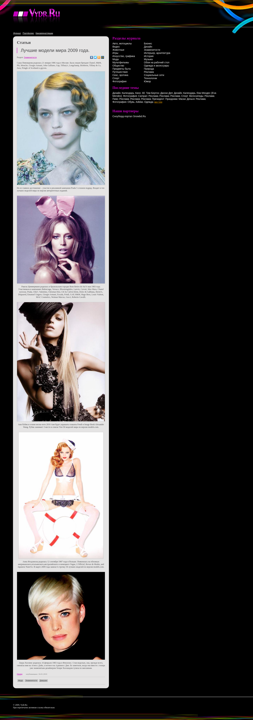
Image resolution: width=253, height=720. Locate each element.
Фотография (119, 81)
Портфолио (28, 33)
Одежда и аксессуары (156, 65)
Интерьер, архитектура (157, 53)
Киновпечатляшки (44, 33)
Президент (158, 99)
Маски (182, 99)
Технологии (150, 78)
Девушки (43, 681)
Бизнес (148, 43)
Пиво (115, 99)
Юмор (147, 81)
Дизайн (148, 46)
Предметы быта (121, 68)
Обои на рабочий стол (156, 62)
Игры (115, 53)
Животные (118, 49)
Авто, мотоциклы (122, 43)
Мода (20, 681)
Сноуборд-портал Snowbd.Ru (129, 116)
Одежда (148, 102)
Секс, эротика (120, 75)
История (148, 56)
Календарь (128, 93)
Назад (19, 674)
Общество (118, 65)
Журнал (17, 33)
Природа (149, 68)
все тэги (158, 102)
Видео (116, 46)
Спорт (115, 78)
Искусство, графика (123, 56)
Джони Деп (166, 93)
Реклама (149, 72)
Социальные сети (154, 75)
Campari (142, 96)
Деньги (191, 99)
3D (143, 93)
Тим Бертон (152, 93)
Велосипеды (196, 96)
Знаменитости (30, 57)
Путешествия (120, 72)
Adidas (139, 102)
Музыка (148, 59)
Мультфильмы (120, 62)
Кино (138, 93)
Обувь (131, 102)
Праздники (171, 99)
